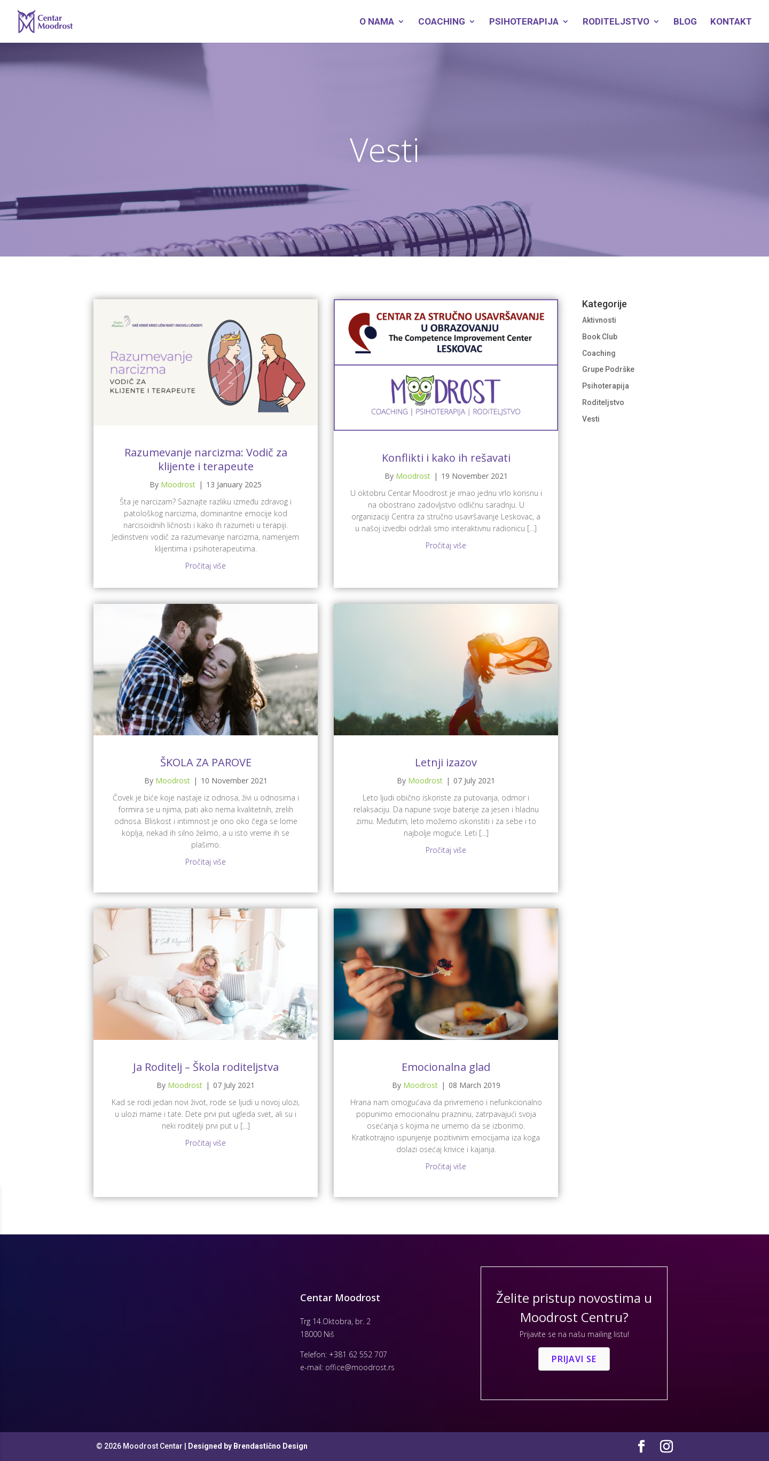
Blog (685, 22)
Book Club (599, 336)
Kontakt (731, 22)
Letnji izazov (446, 762)
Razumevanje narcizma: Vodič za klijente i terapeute (205, 459)
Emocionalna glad (446, 1067)
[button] (574, 1359)
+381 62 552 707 (358, 1354)
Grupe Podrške (608, 369)
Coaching (441, 22)
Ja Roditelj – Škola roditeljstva (206, 1067)
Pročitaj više (205, 566)
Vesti (591, 419)
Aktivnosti (599, 320)
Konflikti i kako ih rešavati (446, 457)
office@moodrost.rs (360, 1367)
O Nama (376, 22)
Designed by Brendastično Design (248, 1446)
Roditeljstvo (616, 22)
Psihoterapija (524, 22)
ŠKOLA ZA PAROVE (206, 762)
